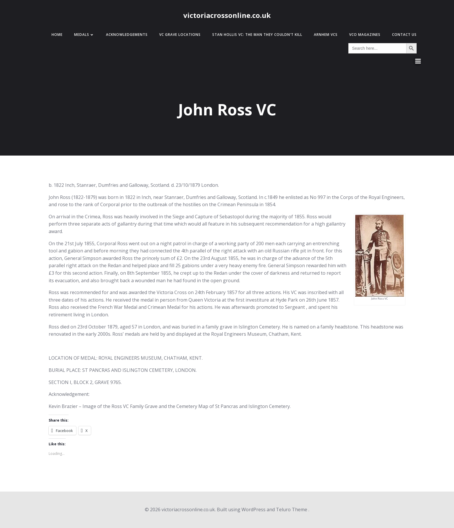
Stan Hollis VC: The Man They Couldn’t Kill (257, 34)
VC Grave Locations (180, 34)
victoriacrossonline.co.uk (227, 15)
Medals (84, 34)
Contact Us (404, 34)
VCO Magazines (364, 34)
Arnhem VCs (326, 34)
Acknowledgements (127, 34)
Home (57, 34)
